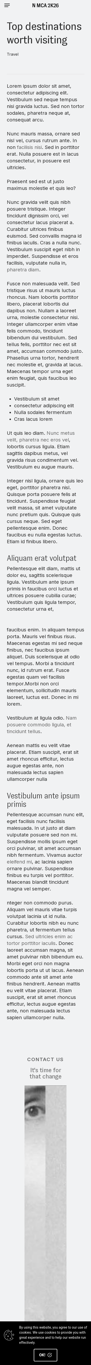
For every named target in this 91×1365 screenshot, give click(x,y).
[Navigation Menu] (7, 5)
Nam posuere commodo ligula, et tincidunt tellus (42, 724)
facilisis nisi (29, 147)
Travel (12, 54)
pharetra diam (23, 270)
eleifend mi (19, 862)
